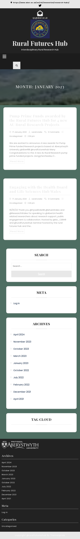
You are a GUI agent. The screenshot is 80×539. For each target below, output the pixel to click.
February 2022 (21, 384)
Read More (17, 161)
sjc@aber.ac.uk (40, 17)
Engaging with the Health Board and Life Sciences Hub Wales (38, 189)
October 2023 (21, 349)
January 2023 (20, 363)
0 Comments (54, 132)
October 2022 (21, 370)
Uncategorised (15, 136)
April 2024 (19, 334)
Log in (16, 303)
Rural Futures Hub (40, 43)
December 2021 (22, 391)
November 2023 (22, 341)
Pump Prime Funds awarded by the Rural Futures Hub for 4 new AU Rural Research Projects (38, 120)
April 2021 (18, 399)
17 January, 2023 (19, 132)
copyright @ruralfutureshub (30, 535)
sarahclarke (37, 132)
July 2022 (18, 377)
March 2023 (19, 356)
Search (41, 274)
